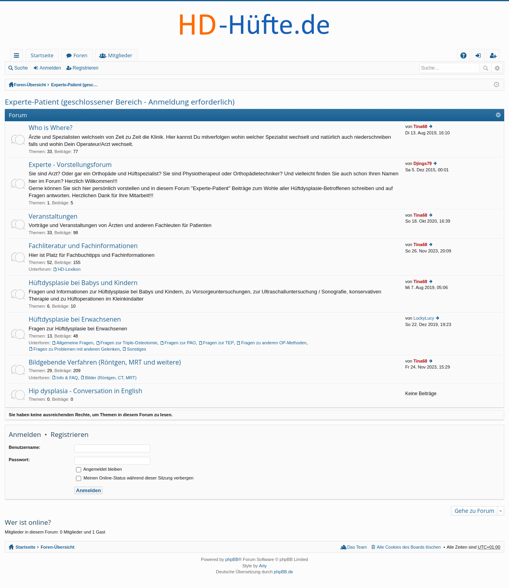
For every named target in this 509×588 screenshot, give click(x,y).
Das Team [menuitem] (357, 547)
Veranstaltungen (53, 217)
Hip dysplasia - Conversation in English (85, 391)
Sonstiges (136, 349)
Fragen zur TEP (218, 342)
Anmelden (50, 68)
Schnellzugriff (18, 57)
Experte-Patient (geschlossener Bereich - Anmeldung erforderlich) (121, 84)
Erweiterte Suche (497, 68)
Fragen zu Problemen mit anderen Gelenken (76, 349)
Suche (21, 68)
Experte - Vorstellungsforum (70, 165)
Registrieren (86, 68)
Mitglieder (120, 55)
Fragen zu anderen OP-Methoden (274, 342)
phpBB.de (283, 571)
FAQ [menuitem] (466, 57)
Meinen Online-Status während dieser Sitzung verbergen (134, 477)
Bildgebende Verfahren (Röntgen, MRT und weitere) (105, 363)
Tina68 (420, 126)
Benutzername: (24, 447)
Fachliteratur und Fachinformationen (83, 246)
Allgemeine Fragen (74, 342)
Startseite (42, 55)
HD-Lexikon (69, 269)
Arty (263, 565)
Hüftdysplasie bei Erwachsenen (75, 320)
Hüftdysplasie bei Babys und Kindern (83, 283)
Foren (80, 55)
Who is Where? (50, 128)
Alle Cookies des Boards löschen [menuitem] (409, 547)
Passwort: (19, 459)
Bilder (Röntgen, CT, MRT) (110, 377)
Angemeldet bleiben (99, 469)
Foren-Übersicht (31, 84)
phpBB (231, 559)
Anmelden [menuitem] (480, 57)
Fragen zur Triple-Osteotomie (129, 342)
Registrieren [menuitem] (494, 57)
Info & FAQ (67, 377)
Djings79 (423, 163)
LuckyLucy (424, 318)
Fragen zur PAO (180, 342)
